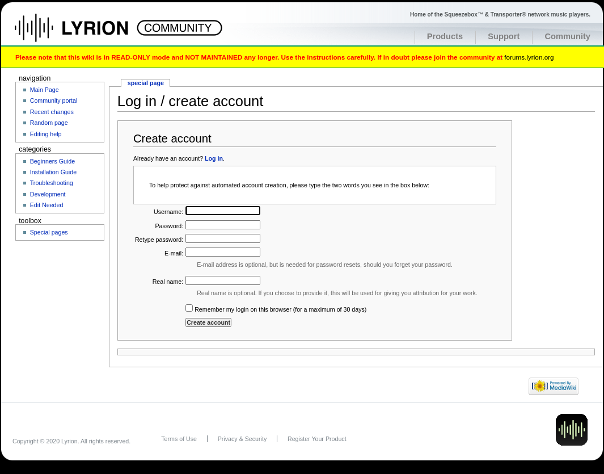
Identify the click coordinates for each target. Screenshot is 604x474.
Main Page (44, 89)
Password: (169, 226)
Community (567, 36)
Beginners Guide (52, 161)
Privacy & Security (242, 438)
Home (84, 33)
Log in (214, 158)
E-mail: (173, 253)
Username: (168, 211)
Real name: (168, 281)
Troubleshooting (51, 182)
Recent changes (52, 111)
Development (48, 194)
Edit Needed (47, 205)
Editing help (46, 134)
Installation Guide (53, 172)
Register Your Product (317, 438)
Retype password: (159, 239)
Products (445, 36)
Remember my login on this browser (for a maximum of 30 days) (280, 309)
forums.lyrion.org (529, 57)
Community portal (54, 100)
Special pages (49, 232)
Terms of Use (179, 438)
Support (503, 36)
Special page (146, 82)
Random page (49, 122)
